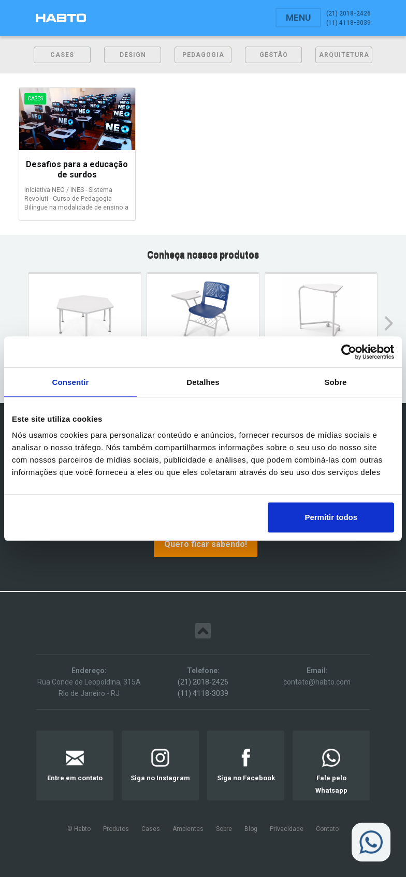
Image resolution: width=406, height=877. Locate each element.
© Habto (79, 829)
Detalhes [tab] (202, 382)
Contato (327, 829)
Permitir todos (330, 517)
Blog (250, 829)
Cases (150, 829)
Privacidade (286, 829)
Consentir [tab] (70, 382)
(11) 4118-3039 (203, 693)
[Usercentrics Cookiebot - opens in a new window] (348, 352)
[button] (298, 17)
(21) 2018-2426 (203, 682)
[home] (60, 18)
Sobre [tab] (335, 382)
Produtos (116, 829)
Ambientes (188, 829)
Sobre (224, 829)
